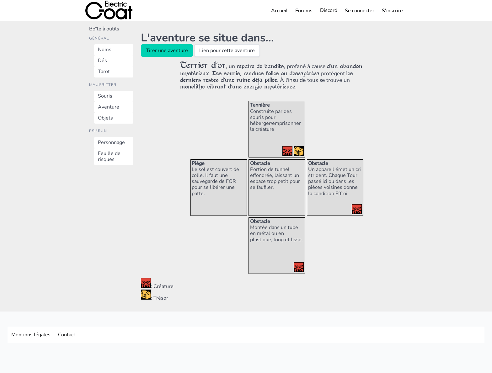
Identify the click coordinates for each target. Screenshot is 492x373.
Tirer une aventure (167, 50)
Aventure (108, 107)
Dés (102, 60)
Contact (66, 334)
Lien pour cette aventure (227, 50)
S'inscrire (392, 10)
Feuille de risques (109, 156)
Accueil (279, 10)
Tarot (104, 71)
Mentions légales (31, 334)
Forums (304, 10)
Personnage (111, 142)
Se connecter (359, 10)
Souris (105, 96)
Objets (105, 118)
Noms (104, 49)
